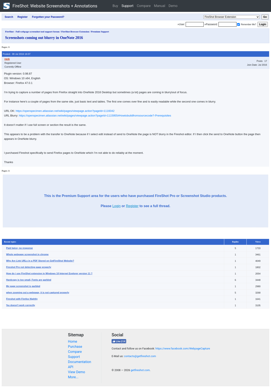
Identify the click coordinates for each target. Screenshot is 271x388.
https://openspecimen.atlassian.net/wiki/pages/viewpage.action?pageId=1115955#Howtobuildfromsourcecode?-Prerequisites (95, 115)
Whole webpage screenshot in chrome (27, 254)
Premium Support (100, 31)
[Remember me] (238, 24)
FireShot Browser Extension (75, 31)
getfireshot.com (140, 370)
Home (72, 342)
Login (116, 206)
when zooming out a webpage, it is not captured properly (37, 292)
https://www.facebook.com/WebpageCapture (182, 348)
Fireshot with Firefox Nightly (22, 299)
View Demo (76, 372)
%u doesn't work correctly (20, 305)
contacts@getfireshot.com (140, 356)
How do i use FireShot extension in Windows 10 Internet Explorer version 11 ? (49, 273)
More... (73, 377)
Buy (115, 6)
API (70, 367)
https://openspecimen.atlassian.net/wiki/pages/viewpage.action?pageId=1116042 (65, 110)
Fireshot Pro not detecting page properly (28, 267)
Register (132, 206)
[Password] (227, 24)
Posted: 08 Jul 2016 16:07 (16, 54)
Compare (144, 6)
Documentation (79, 362)
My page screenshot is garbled (23, 286)
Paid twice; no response (19, 248)
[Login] (195, 24)
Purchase (75, 347)
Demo (173, 6)
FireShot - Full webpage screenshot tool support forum (32, 31)
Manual (159, 6)
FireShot (50, 6)
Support (127, 6)
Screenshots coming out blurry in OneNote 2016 (44, 38)
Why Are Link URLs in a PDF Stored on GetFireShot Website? (40, 260)
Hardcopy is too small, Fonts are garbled (28, 280)
